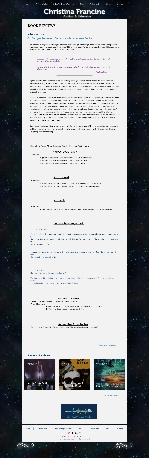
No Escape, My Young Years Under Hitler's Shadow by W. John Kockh (74, 306)
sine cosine (88, 439)
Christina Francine (74, 11)
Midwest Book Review (69, 283)
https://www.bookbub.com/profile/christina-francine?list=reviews (85, 209)
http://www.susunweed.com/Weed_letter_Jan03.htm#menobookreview (69, 186)
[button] (41, 4)
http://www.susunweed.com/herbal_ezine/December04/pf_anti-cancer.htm (70, 183)
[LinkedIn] (76, 433)
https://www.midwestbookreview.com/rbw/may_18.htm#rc (63, 160)
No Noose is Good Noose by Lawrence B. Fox (64, 309)
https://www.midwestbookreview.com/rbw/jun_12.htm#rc (63, 163)
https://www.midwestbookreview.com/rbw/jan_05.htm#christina (66, 158)
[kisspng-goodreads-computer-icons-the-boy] (80, 433)
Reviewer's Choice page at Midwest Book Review (86, 252)
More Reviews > (111, 395)
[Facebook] (72, 433)
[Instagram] (68, 433)
